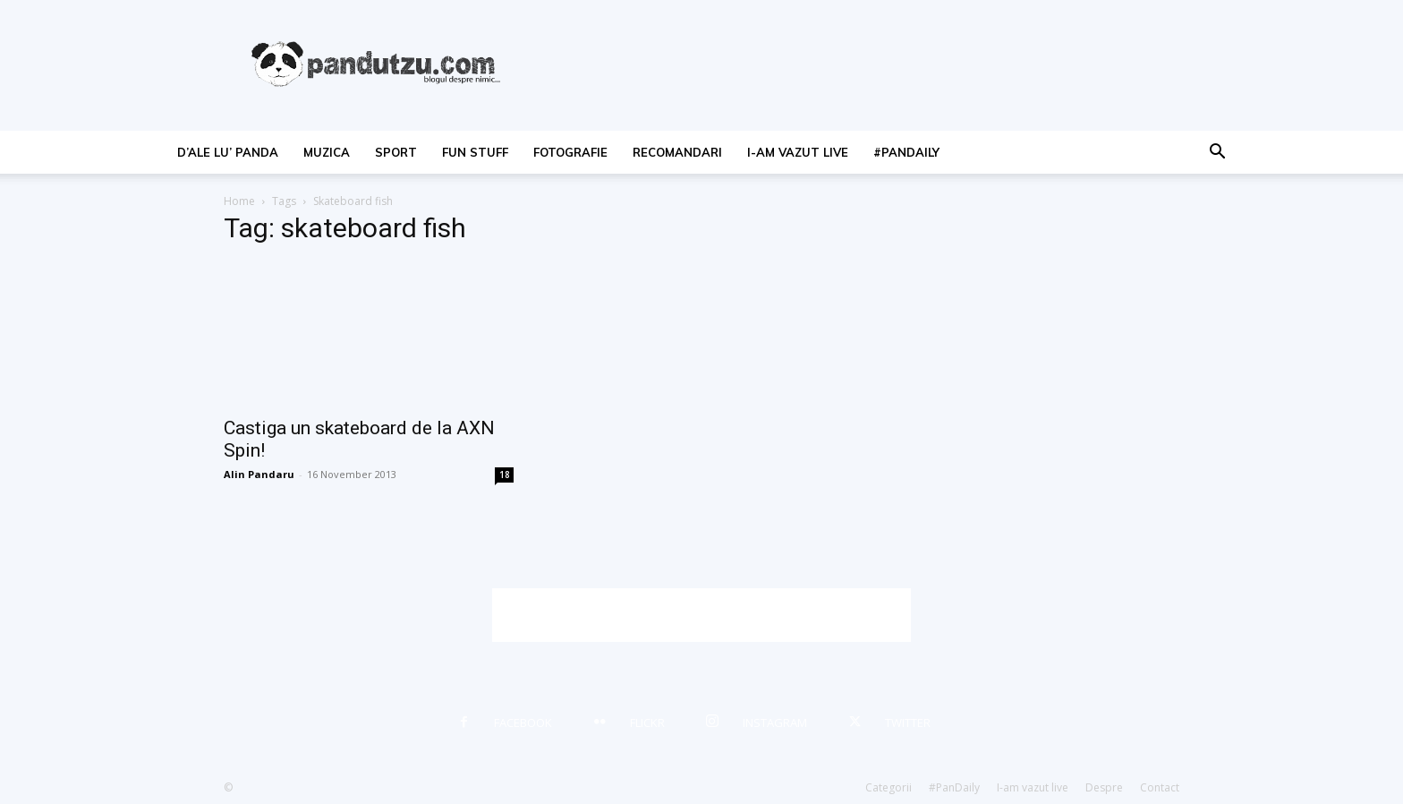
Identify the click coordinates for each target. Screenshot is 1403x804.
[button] (1216, 153)
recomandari (677, 152)
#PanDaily (906, 152)
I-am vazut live (797, 152)
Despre (1104, 787)
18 (504, 474)
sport (396, 152)
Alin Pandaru (259, 474)
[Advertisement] (701, 615)
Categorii (888, 787)
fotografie (570, 152)
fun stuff (475, 152)
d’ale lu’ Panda (227, 152)
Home (239, 201)
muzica (326, 152)
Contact (1159, 787)
